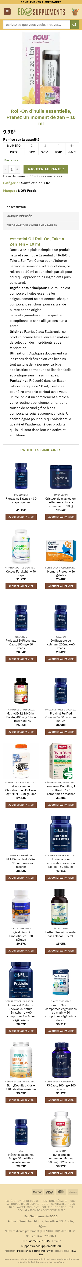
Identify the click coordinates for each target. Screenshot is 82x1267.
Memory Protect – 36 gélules (61, 573)
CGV (72, 1200)
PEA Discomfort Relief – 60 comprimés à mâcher (21, 863)
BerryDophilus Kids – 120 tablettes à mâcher (21, 1087)
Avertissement (28, 1207)
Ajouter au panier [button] (21, 516)
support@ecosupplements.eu (41, 1246)
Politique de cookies (57, 1207)
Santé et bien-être (35, 183)
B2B (11, 1207)
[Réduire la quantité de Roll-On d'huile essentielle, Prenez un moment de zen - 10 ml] (5, 169)
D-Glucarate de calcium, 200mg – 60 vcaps (61, 644)
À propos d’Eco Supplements (28, 1203)
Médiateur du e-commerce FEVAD (35, 1250)
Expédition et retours (22, 1200)
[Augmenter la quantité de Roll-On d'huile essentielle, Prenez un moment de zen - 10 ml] (17, 169)
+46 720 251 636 (38, 1241)
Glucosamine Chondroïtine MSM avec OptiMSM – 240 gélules (21, 790)
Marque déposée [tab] (19, 216)
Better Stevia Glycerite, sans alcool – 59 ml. (60, 934)
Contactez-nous (63, 1203)
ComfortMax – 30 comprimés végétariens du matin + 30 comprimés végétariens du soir (61, 1012)
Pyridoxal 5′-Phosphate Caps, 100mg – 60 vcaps (21, 644)
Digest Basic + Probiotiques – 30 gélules (21, 936)
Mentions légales (55, 1200)
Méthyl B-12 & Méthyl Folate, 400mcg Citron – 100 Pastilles (21, 717)
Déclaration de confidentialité (41, 1210)
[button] (7, 11)
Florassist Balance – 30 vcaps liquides (21, 500)
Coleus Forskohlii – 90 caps (21, 573)
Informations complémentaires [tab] (32, 225)
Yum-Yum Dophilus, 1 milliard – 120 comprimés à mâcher (61, 790)
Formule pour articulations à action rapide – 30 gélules (61, 863)
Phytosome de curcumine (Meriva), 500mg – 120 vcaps (61, 1158)
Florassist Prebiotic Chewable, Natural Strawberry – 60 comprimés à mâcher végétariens (21, 1012)
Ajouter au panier (46, 169)
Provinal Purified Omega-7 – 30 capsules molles (60, 717)
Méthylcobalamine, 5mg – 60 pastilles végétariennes (21, 1158)
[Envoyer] (74, 24)
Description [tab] (16, 207)
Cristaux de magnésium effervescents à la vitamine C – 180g (60, 502)
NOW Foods (27, 190)
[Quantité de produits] (11, 169)
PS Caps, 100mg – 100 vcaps (61, 1087)
